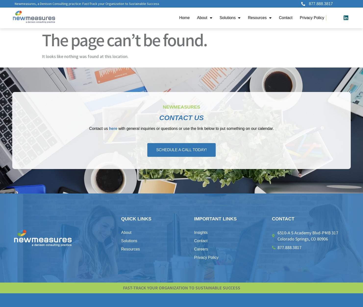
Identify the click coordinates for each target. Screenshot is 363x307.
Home (184, 18)
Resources (259, 17)
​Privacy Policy (312, 18)
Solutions (230, 17)
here (113, 128)
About (204, 17)
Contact (285, 18)
